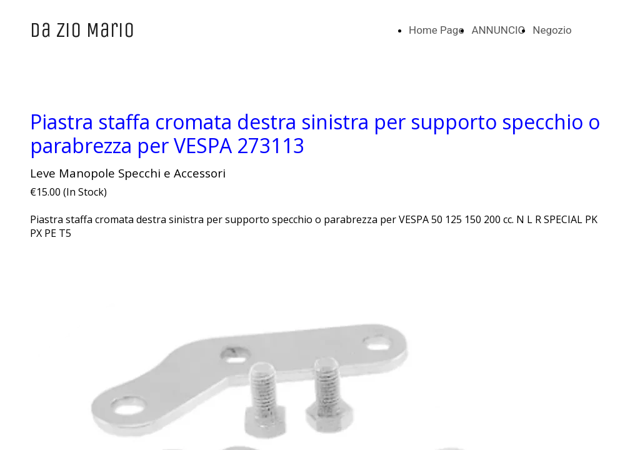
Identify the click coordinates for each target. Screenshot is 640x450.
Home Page (436, 30)
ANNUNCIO (498, 30)
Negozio (552, 30)
